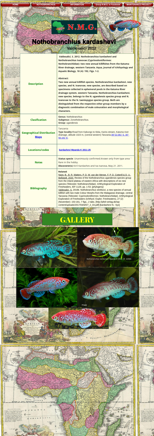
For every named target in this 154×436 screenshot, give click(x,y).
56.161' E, (63, 138)
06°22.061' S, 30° (120, 135)
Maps (38, 137)
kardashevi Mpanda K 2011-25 (75, 150)
